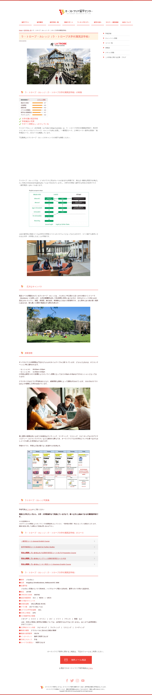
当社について (126, 22)
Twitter (72, 681)
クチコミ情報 (41, 99)
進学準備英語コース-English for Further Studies (38, 547)
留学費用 (40, 22)
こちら (29, 509)
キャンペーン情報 (111, 38)
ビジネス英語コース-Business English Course (46, 564)
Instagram (77, 680)
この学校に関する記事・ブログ (115, 57)
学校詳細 (108, 33)
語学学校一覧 (54, 22)
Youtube (82, 680)
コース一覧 (109, 43)
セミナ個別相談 (112, 22)
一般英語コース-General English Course (35, 541)
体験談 (107, 48)
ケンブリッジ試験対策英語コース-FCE (43, 558)
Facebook (67, 680)
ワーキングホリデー (83, 22)
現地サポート (68, 22)
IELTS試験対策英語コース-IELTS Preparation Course (48, 553)
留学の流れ (97, 22)
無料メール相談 (78, 660)
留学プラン (25, 22)
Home (20, 30)
